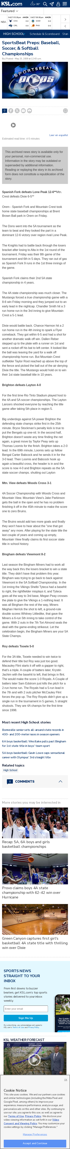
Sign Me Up (25, 1018)
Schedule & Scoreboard (44, 34)
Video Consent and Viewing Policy (31, 1121)
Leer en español (58, 135)
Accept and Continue (35, 1143)
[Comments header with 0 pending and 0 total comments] (35, 781)
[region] (35, 1112)
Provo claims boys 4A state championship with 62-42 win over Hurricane (31, 892)
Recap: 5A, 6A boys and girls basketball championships (26, 844)
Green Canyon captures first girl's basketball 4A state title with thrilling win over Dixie (35, 943)
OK (65, 1079)
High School (10, 770)
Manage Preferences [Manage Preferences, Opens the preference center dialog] (35, 1134)
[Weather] (35, 3)
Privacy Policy (33, 1027)
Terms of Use (18, 1027)
